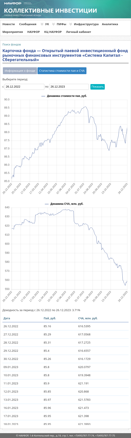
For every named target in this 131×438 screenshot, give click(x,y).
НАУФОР (33, 32)
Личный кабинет (78, 32)
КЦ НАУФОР (53, 32)
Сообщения (27, 24)
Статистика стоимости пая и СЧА (62, 71)
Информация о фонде (20, 71)
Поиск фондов (11, 44)
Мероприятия (12, 32)
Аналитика (110, 24)
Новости (8, 24)
